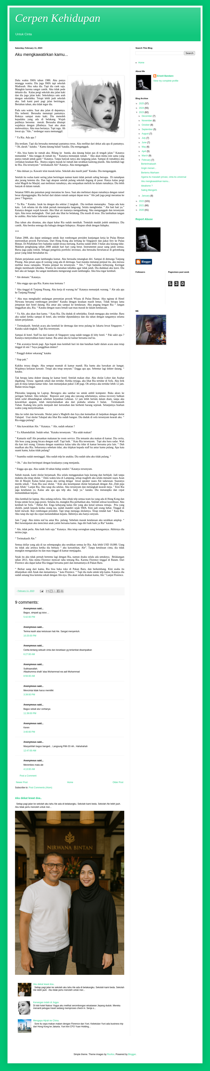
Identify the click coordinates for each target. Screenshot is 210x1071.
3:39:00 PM (29, 694)
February (146, 160)
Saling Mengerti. (149, 190)
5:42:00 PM (29, 617)
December (147, 116)
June (144, 142)
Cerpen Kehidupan (57, 18)
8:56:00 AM (29, 676)
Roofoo (110, 1054)
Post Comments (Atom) (40, 787)
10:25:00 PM (29, 635)
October (146, 125)
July (144, 138)
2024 (142, 108)
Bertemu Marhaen (150, 172)
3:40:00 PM (29, 732)
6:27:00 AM (29, 654)
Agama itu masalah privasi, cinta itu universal (163, 177)
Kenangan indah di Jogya (46, 1002)
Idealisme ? (147, 185)
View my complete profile (165, 80)
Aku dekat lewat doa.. (28, 798)
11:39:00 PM (29, 713)
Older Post (118, 782)
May (144, 146)
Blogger (132, 1054)
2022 (142, 201)
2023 (142, 112)
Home (70, 782)
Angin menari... (148, 168)
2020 (142, 210)
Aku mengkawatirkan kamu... (155, 181)
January (146, 195)
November (147, 120)
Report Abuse (144, 219)
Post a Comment (28, 775)
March (145, 155)
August (145, 133)
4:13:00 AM (29, 769)
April (144, 151)
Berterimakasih (148, 164)
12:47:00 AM (29, 750)
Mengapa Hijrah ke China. (46, 1020)
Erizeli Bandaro (165, 76)
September (147, 129)
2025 (142, 103)
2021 (142, 205)
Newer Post (22, 782)
